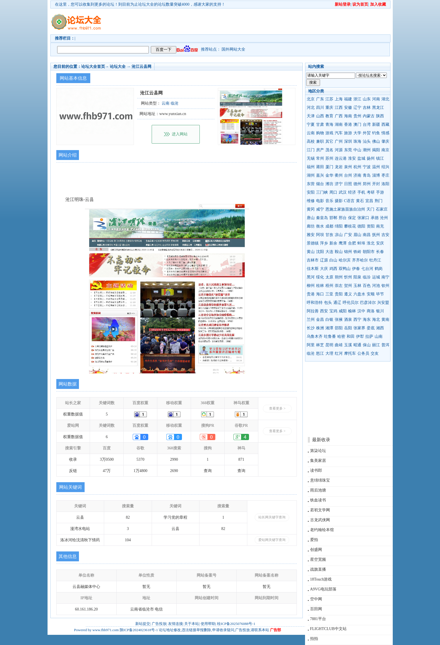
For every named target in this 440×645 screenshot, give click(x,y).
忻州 (348, 277)
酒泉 (348, 319)
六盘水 (359, 294)
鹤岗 (379, 269)
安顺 (371, 294)
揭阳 (376, 150)
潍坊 (329, 184)
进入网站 (180, 134)
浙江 (357, 99)
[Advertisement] (252, 21)
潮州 (367, 150)
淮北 (371, 243)
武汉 (343, 192)
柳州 (311, 285)
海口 (320, 294)
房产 (320, 150)
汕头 (367, 141)
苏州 (329, 158)
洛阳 (385, 184)
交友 (375, 353)
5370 (140, 459)
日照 (348, 184)
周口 (333, 192)
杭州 (357, 167)
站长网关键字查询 (272, 517)
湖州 (311, 175)
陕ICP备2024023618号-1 (139, 630)
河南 (376, 99)
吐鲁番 (330, 336)
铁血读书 (318, 500)
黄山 (311, 252)
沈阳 (320, 252)
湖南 (339, 124)
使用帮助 (208, 624)
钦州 (385, 285)
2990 (174, 459)
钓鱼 (376, 133)
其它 (329, 141)
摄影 (339, 201)
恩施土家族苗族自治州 (345, 209)
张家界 (359, 328)
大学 (357, 133)
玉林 (357, 285)
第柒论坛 (318, 451)
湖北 (385, 99)
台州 (348, 175)
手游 (380, 192)
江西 (339, 107)
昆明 (329, 345)
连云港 (341, 158)
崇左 (339, 285)
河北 (311, 107)
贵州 (357, 116)
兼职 (320, 141)
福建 (348, 99)
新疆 (376, 124)
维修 (311, 201)
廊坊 (311, 226)
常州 (320, 158)
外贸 (367, 133)
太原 (329, 277)
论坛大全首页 (93, 66)
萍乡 (324, 243)
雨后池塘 (318, 490)
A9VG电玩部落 (323, 589)
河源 (339, 150)
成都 (329, 226)
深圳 (348, 141)
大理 (329, 353)
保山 (367, 345)
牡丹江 (375, 260)
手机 (361, 192)
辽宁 (357, 107)
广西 (339, 116)
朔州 (339, 277)
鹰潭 (343, 243)
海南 (348, 116)
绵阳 (339, 226)
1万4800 (140, 471)
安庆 (380, 243)
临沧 (311, 353)
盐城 (361, 158)
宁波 (367, 167)
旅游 (348, 133)
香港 (348, 124)
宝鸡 (333, 311)
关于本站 (191, 624)
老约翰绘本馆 (322, 530)
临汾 (367, 277)
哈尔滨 (345, 260)
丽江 (376, 345)
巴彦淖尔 (368, 302)
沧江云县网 (141, 66)
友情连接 (175, 624)
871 (241, 459)
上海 (339, 99)
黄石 (360, 201)
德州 (357, 184)
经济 (352, 192)
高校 (311, 141)
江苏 (329, 99)
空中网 (316, 599)
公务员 (363, 353)
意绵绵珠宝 (320, 480)
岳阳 (348, 328)
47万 (107, 471)
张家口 (363, 218)
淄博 (376, 175)
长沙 (311, 328)
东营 (311, 184)
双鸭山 (345, 269)
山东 (367, 99)
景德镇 (313, 243)
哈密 (341, 336)
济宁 (339, 184)
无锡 (311, 158)
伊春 (356, 269)
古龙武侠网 (320, 520)
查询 (208, 471)
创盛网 (316, 549)
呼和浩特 (315, 302)
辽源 (324, 260)
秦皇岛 (322, 218)
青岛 (367, 175)
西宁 (357, 319)
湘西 (380, 328)
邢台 (343, 218)
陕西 (380, 116)
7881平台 (318, 619)
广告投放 (159, 624)
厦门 (329, 167)
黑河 (311, 277)
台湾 (367, 124)
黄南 (385, 319)
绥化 (320, 277)
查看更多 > (277, 408)
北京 (311, 99)
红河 (339, 353)
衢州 (339, 175)
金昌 (320, 319)
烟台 (320, 184)
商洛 (371, 311)
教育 (329, 116)
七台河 (367, 269)
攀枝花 (350, 226)
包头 (328, 302)
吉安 (385, 235)
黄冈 (311, 209)
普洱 (385, 345)
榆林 (352, 311)
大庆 (324, 269)
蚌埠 (361, 243)
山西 (320, 116)
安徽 (348, 107)
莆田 (320, 167)
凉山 (339, 235)
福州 (311, 167)
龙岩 (339, 167)
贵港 (311, 294)
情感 (385, 133)
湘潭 (329, 328)
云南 (311, 133)
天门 (370, 209)
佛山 (376, 141)
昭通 (357, 345)
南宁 (385, 277)
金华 (329, 175)
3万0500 (107, 459)
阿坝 (320, 235)
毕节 (380, 294)
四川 (320, 107)
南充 (380, 226)
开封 (376, 184)
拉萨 (369, 336)
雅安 (311, 235)
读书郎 (316, 470)
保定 (352, 218)
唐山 (311, 218)
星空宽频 (318, 559)
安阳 (311, 192)
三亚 (329, 294)
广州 (339, 141)
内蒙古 (369, 116)
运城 (376, 277)
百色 (367, 285)
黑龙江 (378, 107)
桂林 (320, 285)
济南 (357, 175)
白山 (333, 260)
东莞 (348, 150)
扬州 (371, 158)
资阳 (371, 226)
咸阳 (343, 311)
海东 (367, 319)
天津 (311, 116)
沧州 (384, 218)
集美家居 (318, 460)
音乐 (329, 201)
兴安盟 (383, 302)
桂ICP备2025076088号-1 (236, 624)
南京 (385, 150)
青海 (329, 124)
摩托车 (350, 353)
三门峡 (322, 192)
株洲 (320, 328)
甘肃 (320, 124)
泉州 (348, 167)
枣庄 (385, 175)
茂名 (329, 150)
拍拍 (314, 639)
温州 (376, 167)
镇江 (380, 158)
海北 (376, 319)
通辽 (337, 302)
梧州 (329, 285)
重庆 (329, 107)
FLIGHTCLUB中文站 (328, 629)
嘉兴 (320, 175)
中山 (357, 150)
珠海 (357, 141)
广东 (320, 99)
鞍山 (339, 252)
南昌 (367, 235)
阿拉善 (313, 311)
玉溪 (348, 345)
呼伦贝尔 (351, 302)
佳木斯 (313, 269)
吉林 (367, 107)
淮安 (352, 158)
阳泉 (357, 277)
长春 (380, 252)
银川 (380, 311)
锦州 (348, 252)
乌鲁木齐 (315, 336)
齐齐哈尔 (360, 260)
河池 (376, 285)
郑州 (367, 184)
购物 (320, 133)
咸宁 (320, 209)
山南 (379, 336)
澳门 (357, 124)
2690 (174, 471)
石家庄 (382, 209)
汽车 (339, 133)
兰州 (311, 319)
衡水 (320, 226)
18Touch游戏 (321, 579)
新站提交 (142, 624)
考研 (371, 192)
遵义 (348, 294)
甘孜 (329, 235)
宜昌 (369, 201)
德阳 (361, 226)
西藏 (385, 124)
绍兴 (385, 167)
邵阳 (339, 328)
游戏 (329, 133)
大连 (329, 252)
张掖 (339, 319)
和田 (351, 336)
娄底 (371, 328)
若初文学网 (320, 510)
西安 (324, 311)
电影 (320, 201)
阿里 (311, 345)
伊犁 (360, 336)
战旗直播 (318, 569)
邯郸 (333, 218)
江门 (311, 150)
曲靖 (339, 345)
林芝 (320, 345)
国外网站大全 (233, 49)
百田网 (316, 609)
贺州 (348, 285)
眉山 (357, 235)
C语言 (349, 201)
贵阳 (339, 294)
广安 (348, 235)
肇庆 (385, 141)
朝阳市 (369, 252)
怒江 (320, 353)
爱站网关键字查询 (272, 540)
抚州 (376, 235)
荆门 (379, 201)
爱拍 (314, 540)
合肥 (352, 243)
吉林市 (313, 260)
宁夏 (311, 124)
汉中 (361, 311)
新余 (333, 243)
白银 (329, 319)
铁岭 (357, 252)
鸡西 (333, 269)
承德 (375, 218)
